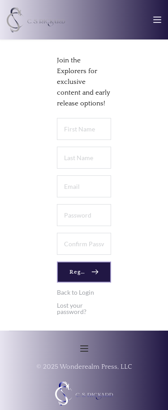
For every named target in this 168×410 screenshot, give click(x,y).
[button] (157, 20)
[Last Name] (84, 158)
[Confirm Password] (84, 244)
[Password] (84, 215)
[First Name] (84, 129)
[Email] (84, 186)
